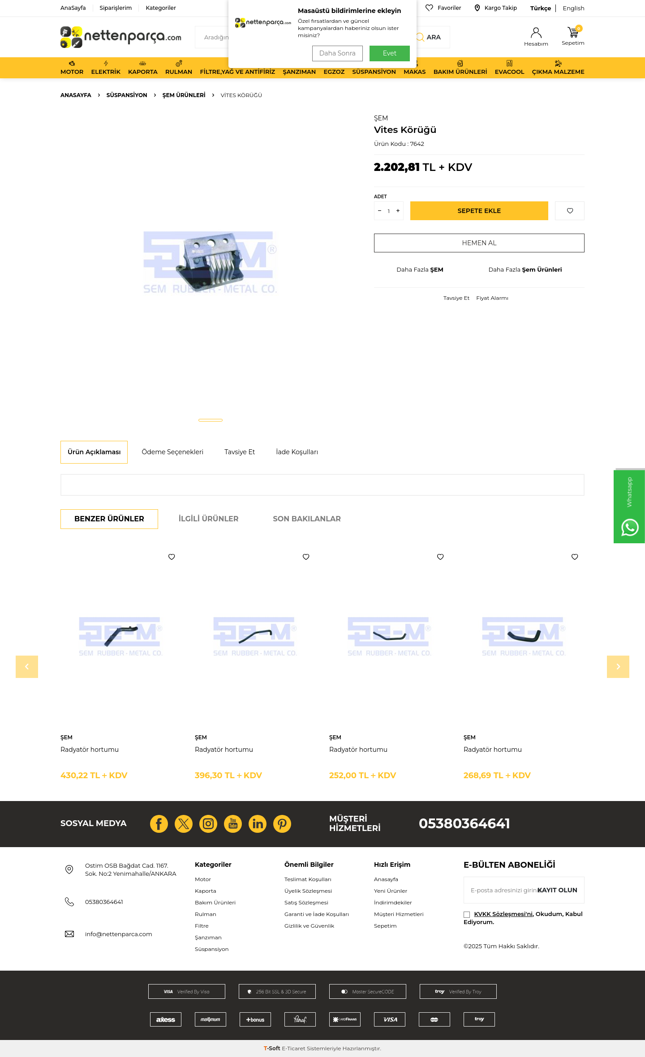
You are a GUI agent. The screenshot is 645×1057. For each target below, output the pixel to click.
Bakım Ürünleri (460, 67)
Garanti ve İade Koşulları (316, 914)
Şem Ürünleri (184, 95)
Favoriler (443, 8)
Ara (428, 37)
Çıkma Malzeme (558, 67)
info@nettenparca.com (118, 934)
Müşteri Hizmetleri (399, 914)
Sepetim (385, 925)
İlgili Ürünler (209, 519)
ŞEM (381, 118)
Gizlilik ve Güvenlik (309, 925)
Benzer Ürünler (109, 519)
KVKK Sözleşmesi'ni (503, 913)
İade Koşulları (297, 452)
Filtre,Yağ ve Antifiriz (237, 67)
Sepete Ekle (479, 211)
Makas (415, 67)
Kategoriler (161, 7)
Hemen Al (479, 243)
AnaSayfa (73, 7)
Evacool (510, 67)
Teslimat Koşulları (307, 879)
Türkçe (540, 8)
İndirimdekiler (393, 902)
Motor (71, 67)
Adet (380, 197)
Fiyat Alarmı (492, 297)
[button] (210, 420)
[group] (210, 262)
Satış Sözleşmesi (306, 902)
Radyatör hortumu (89, 750)
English (574, 8)
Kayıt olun (557, 890)
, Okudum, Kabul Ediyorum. (523, 917)
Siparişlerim (116, 7)
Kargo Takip (496, 8)
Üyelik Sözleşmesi (308, 890)
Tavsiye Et (456, 297)
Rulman (178, 67)
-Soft (273, 1048)
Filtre (202, 925)
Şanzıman (299, 67)
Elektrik (105, 67)
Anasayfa (75, 95)
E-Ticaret (293, 1048)
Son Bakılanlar (307, 519)
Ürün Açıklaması (94, 452)
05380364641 (464, 823)
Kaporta (143, 67)
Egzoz (334, 67)
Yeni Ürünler (390, 890)
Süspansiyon (374, 67)
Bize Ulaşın (391, 8)
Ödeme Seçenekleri (172, 452)
